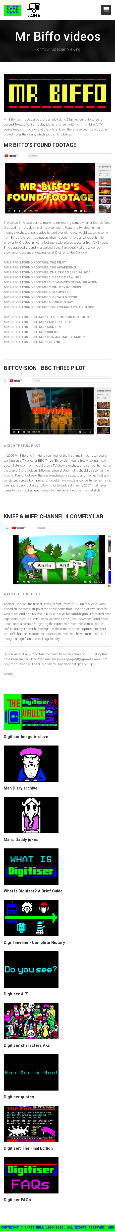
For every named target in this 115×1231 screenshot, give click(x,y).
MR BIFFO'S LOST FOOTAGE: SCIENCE (32, 332)
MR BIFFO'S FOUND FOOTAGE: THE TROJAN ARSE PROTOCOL (50, 307)
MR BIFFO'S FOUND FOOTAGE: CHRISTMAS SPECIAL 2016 (47, 272)
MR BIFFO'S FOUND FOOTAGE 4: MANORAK (36, 292)
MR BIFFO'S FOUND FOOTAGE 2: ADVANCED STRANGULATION (51, 282)
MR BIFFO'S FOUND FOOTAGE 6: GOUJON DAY (38, 302)
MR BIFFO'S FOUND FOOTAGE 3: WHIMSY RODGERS (42, 287)
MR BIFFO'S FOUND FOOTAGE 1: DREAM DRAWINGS (42, 277)
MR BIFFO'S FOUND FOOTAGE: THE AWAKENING (40, 267)
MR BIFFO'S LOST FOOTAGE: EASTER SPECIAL (38, 322)
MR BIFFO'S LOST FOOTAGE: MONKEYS (33, 327)
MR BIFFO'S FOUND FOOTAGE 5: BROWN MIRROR (40, 297)
